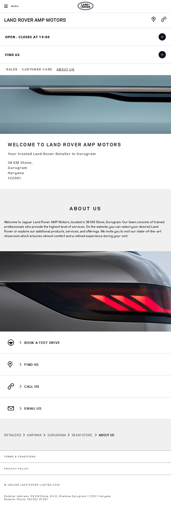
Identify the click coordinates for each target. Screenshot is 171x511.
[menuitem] (12, 69)
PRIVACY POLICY (16, 468)
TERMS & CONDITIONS (20, 456)
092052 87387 (37, 499)
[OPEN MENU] (11, 6)
